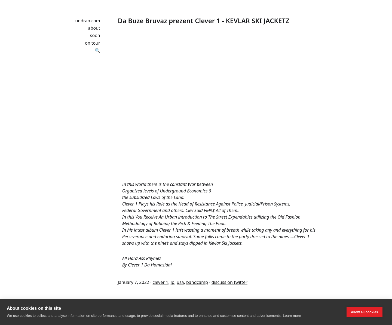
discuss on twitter (229, 282)
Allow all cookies (364, 312)
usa (180, 282)
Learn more (292, 316)
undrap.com (87, 21)
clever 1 (161, 282)
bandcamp (197, 282)
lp (172, 282)
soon (95, 35)
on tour (92, 43)
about (94, 28)
